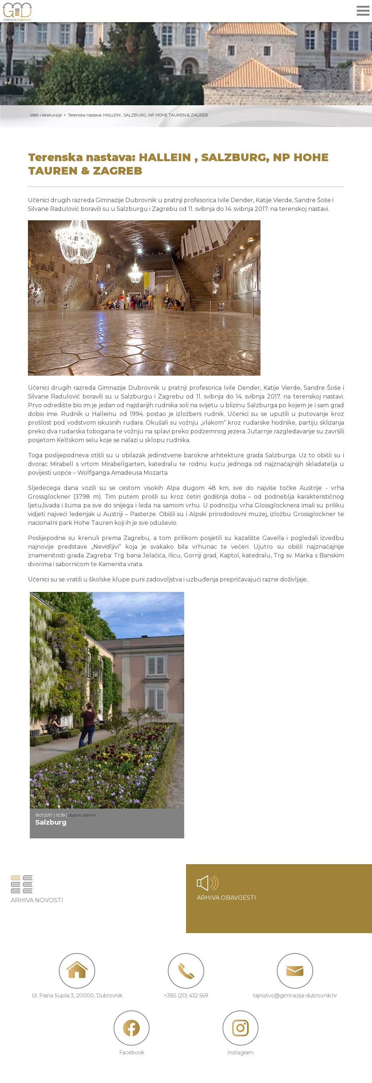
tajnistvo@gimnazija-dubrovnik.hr (295, 995)
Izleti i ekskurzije (46, 115)
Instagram (240, 1052)
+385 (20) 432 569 (186, 995)
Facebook (131, 1052)
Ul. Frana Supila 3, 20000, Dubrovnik (77, 995)
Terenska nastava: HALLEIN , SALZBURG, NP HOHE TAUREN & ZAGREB (138, 115)
